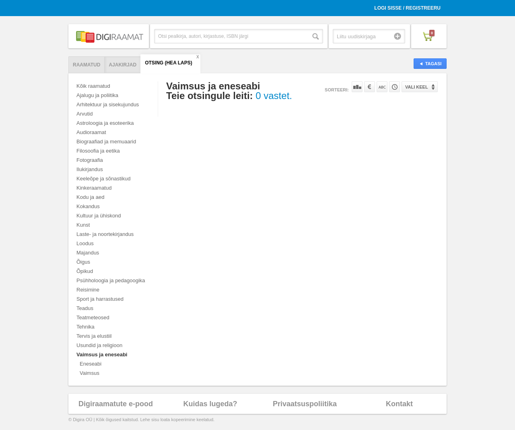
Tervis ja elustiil (93, 336)
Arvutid (84, 114)
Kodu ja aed (90, 197)
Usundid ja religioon (99, 345)
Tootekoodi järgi (394, 86)
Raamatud (86, 65)
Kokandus (88, 206)
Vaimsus (89, 373)
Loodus (85, 243)
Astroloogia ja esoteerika (105, 123)
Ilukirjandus (89, 169)
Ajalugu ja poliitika (97, 95)
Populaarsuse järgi (357, 86)
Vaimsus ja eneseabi (101, 354)
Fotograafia (89, 160)
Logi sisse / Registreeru (407, 8)
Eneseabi (90, 364)
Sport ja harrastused (100, 299)
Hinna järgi (369, 86)
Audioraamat (91, 132)
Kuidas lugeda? (210, 404)
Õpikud (84, 271)
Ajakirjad (122, 65)
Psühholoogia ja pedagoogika (110, 280)
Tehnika (85, 327)
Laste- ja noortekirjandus (105, 234)
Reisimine (87, 290)
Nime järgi (382, 86)
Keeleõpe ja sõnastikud (103, 179)
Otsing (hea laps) (168, 63)
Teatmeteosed (92, 317)
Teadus (84, 308)
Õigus (83, 262)
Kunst (83, 225)
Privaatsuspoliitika (305, 404)
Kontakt (399, 404)
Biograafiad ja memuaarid (106, 142)
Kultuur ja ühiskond (98, 216)
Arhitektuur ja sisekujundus (107, 104)
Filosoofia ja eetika (98, 151)
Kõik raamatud (93, 86)
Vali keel (416, 87)
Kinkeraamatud (93, 188)
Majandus (87, 253)
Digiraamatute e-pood (115, 404)
